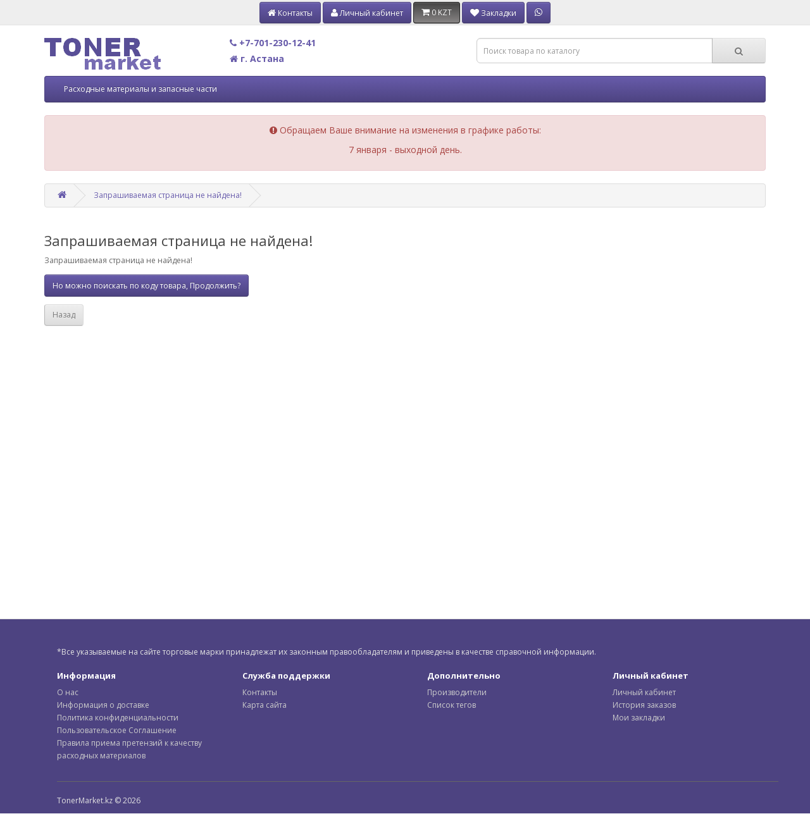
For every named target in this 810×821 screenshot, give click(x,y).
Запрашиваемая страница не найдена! (168, 195)
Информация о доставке (103, 705)
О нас (67, 692)
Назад (64, 314)
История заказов (644, 705)
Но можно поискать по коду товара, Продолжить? (146, 285)
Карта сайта (264, 705)
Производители (457, 692)
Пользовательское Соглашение (117, 730)
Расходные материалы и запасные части (140, 88)
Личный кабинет (644, 692)
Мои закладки (639, 717)
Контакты (259, 692)
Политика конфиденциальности (117, 717)
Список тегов (451, 705)
